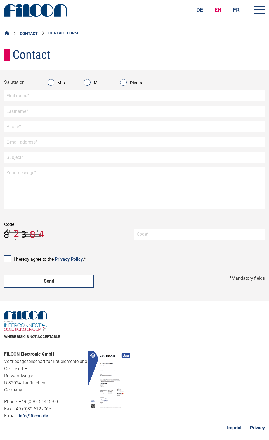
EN (217, 10)
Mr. (92, 82)
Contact (29, 33)
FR (236, 10)
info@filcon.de (33, 416)
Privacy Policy (69, 259)
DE (199, 10)
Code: (25, 231)
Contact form (63, 33)
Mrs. (57, 82)
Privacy (257, 428)
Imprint (234, 428)
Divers (131, 82)
